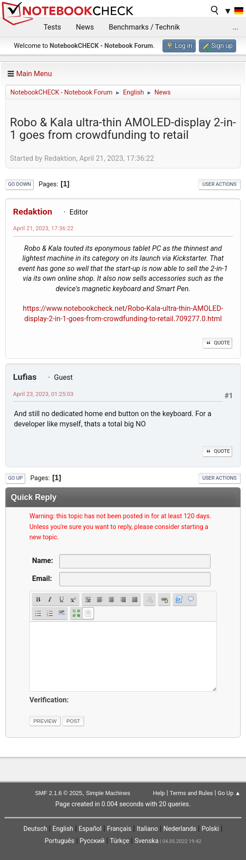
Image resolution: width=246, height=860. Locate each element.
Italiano (147, 829)
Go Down (19, 184)
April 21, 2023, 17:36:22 (43, 228)
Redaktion (32, 211)
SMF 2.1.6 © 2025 (58, 793)
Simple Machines (108, 793)
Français (119, 829)
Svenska (147, 841)
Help (159, 793)
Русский (92, 841)
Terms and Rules (191, 793)
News (85, 27)
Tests (52, 27)
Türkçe (119, 841)
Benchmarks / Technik (144, 27)
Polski (210, 829)
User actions (219, 184)
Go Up (15, 478)
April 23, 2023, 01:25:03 (43, 394)
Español (90, 829)
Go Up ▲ (229, 793)
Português (60, 841)
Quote (217, 343)
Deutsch (35, 829)
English (63, 829)
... (235, 27)
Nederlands (179, 829)
